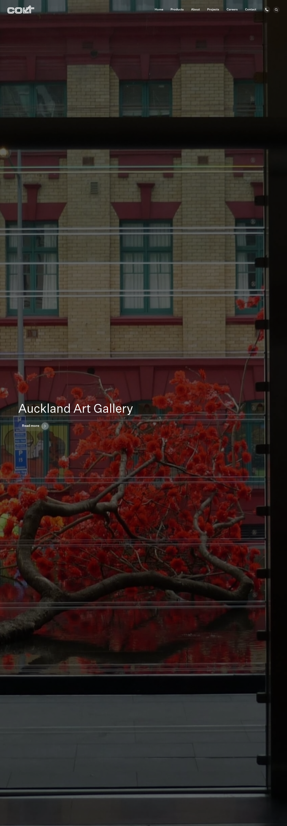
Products (177, 9)
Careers (232, 9)
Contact (250, 9)
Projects (213, 9)
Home (159, 9)
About (195, 9)
